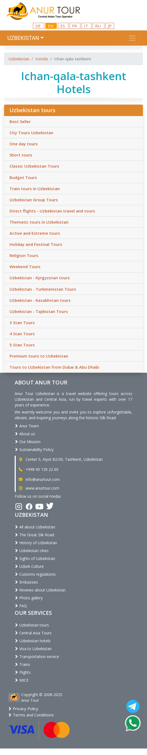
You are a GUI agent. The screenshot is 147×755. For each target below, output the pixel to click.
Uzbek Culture (29, 566)
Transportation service (37, 656)
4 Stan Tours (22, 333)
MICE (22, 680)
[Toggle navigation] (132, 38)
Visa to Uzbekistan (33, 648)
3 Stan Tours (22, 322)
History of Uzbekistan (36, 542)
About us (25, 433)
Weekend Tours (25, 266)
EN (51, 26)
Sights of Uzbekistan (35, 558)
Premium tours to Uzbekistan (39, 356)
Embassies (26, 582)
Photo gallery (29, 597)
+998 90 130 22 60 (38, 469)
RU (98, 26)
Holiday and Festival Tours (36, 244)
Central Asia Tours (33, 632)
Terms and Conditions (31, 715)
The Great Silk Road (34, 534)
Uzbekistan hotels (33, 640)
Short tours (21, 155)
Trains (22, 664)
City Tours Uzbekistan (31, 132)
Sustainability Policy (34, 449)
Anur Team (27, 425)
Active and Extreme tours (35, 233)
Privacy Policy (23, 708)
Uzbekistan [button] (23, 38)
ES (63, 26)
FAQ (21, 605)
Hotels (41, 58)
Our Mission (27, 441)
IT (86, 26)
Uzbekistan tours (32, 625)
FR (75, 26)
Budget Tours (23, 177)
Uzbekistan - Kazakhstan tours (40, 300)
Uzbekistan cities (32, 550)
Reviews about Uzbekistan (40, 590)
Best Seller (20, 121)
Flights (23, 672)
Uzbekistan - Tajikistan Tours (39, 311)
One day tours (24, 143)
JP (110, 26)
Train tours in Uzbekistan (35, 188)
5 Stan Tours (22, 344)
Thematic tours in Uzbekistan (39, 222)
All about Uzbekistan (35, 527)
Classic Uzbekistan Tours (34, 166)
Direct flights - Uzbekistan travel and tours (52, 211)
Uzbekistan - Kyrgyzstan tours (40, 277)
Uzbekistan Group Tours (34, 199)
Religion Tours (24, 255)
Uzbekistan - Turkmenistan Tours (43, 289)
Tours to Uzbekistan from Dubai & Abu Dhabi (54, 367)
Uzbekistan (18, 58)
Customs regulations (35, 574)
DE (38, 26)
